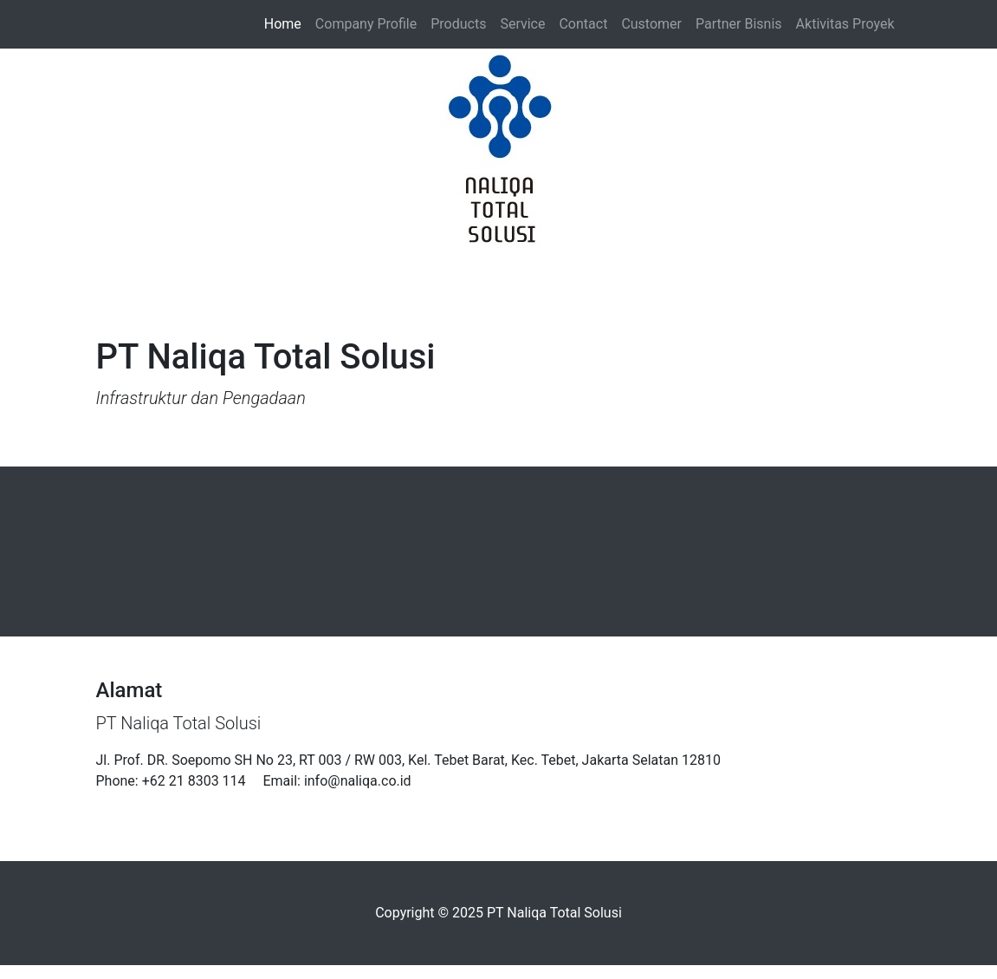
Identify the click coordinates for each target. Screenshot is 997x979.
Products (458, 24)
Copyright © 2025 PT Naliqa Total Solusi (498, 912)
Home (286, 23)
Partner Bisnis (739, 24)
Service (522, 24)
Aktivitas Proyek (845, 24)
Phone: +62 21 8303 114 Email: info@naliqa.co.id (253, 781)
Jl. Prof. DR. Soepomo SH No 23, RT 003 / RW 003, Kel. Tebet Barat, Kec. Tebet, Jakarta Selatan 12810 (408, 760)
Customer (651, 24)
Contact (583, 24)
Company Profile (366, 24)
